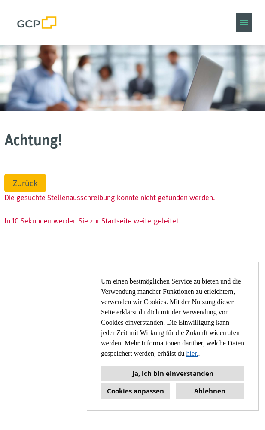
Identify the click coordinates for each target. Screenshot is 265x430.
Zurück (25, 183)
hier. (192, 353)
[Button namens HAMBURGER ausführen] (244, 22)
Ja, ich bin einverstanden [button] (172, 373)
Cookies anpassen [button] (135, 391)
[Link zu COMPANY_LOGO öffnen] (36, 22)
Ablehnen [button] (209, 391)
